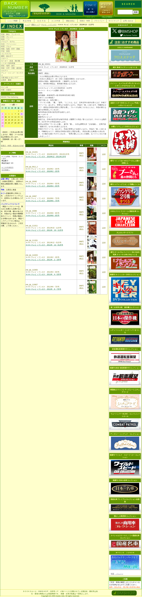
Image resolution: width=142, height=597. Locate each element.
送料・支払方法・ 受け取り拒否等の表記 (124, 587)
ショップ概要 (12, 21)
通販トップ (35, 25)
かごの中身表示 (7, 168)
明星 (112, 574)
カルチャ (4, 71)
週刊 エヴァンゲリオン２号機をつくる (125, 184)
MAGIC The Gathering (9, 97)
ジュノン (119, 574)
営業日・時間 (85, 21)
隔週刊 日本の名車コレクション (125, 480)
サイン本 (4, 87)
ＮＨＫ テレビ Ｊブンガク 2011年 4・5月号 (43, 274)
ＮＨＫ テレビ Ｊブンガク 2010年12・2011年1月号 (46, 157)
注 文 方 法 (41, 21)
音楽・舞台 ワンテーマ (10, 34)
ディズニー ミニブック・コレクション (125, 434)
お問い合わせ (128, 21)
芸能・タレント (7, 37)
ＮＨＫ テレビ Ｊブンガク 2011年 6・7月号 (43, 289)
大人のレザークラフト (124, 233)
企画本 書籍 (6, 80)
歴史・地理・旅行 (8, 66)
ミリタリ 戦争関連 (8, 63)
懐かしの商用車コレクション (125, 516)
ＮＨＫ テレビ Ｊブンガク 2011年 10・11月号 (44, 230)
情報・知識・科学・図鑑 (10, 49)
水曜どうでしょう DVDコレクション (125, 127)
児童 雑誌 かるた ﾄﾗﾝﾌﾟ (10, 78)
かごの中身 (56, 21)
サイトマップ (114, 21)
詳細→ (19, 101)
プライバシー (99, 21)
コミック (90, 17)
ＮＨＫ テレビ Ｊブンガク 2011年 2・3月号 (43, 260)
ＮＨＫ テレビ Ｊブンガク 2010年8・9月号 (43, 216)
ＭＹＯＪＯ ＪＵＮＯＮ (125, 553)
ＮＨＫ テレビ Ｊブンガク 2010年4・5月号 (43, 186)
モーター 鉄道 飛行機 (10, 61)
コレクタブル (6, 54)
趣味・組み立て (7, 56)
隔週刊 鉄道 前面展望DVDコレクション (125, 368)
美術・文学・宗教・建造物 (11, 68)
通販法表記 (70, 21)
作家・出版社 (6, 90)
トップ (27, 25)
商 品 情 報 (27, 21)
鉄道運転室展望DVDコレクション (125, 349)
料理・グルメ (6, 46)
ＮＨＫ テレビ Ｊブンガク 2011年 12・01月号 (44, 245)
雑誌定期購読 (107, 17)
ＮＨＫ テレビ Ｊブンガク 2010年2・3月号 (43, 171)
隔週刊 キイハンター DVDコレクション (125, 275)
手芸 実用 (5, 51)
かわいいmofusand (124, 47)
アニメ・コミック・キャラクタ (12, 74)
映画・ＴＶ (5, 39)
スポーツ (4, 58)
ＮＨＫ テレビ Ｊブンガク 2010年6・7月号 (43, 201)
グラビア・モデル (8, 42)
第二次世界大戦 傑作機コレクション (125, 307)
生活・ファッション (8, 44)
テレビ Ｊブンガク (49, 25)
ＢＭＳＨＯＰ (43, 591)
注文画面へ (6, 170)
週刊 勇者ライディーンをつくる (125, 67)
